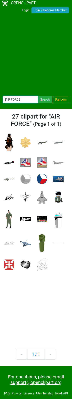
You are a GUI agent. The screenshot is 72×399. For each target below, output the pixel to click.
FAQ (7, 393)
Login (25, 10)
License (29, 393)
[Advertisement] (36, 55)
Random (61, 99)
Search (45, 99)
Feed (58, 393)
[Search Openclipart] (20, 99)
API (65, 393)
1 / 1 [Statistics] (36, 354)
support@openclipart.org (35, 382)
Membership (44, 393)
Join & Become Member (50, 10)
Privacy (17, 393)
